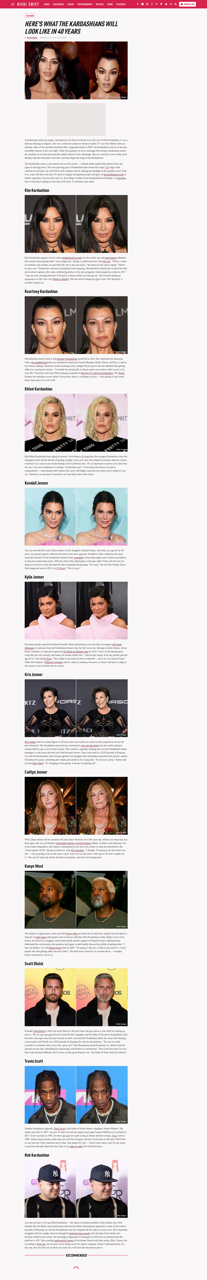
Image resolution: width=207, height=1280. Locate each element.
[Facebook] (137, 4)
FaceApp (121, 178)
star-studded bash (39, 362)
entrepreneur (111, 257)
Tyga (114, 1135)
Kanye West (72, 933)
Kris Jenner (30, 742)
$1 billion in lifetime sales (75, 651)
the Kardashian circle (113, 174)
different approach (54, 662)
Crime (110, 4)
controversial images (63, 1240)
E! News (61, 568)
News (47, 4)
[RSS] (175, 4)
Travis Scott (59, 1128)
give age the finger (90, 745)
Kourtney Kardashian (67, 359)
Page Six (41, 1244)
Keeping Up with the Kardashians (97, 373)
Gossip (70, 4)
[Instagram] (147, 4)
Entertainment (85, 4)
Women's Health (60, 279)
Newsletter (187, 4)
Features (121, 4)
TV (107, 167)
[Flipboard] (161, 4)
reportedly (79, 557)
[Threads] (171, 4)
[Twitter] (152, 4)
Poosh (121, 373)
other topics (41, 937)
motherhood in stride (72, 257)
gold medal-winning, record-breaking (73, 843)
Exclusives (58, 4)
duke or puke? (76, 1146)
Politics (100, 4)
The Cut (106, 261)
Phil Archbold (32, 38)
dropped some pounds (79, 1233)
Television (30, 15)
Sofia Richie (39, 1031)
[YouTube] (142, 4)
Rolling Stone (55, 947)
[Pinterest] (156, 4)
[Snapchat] (166, 4)
